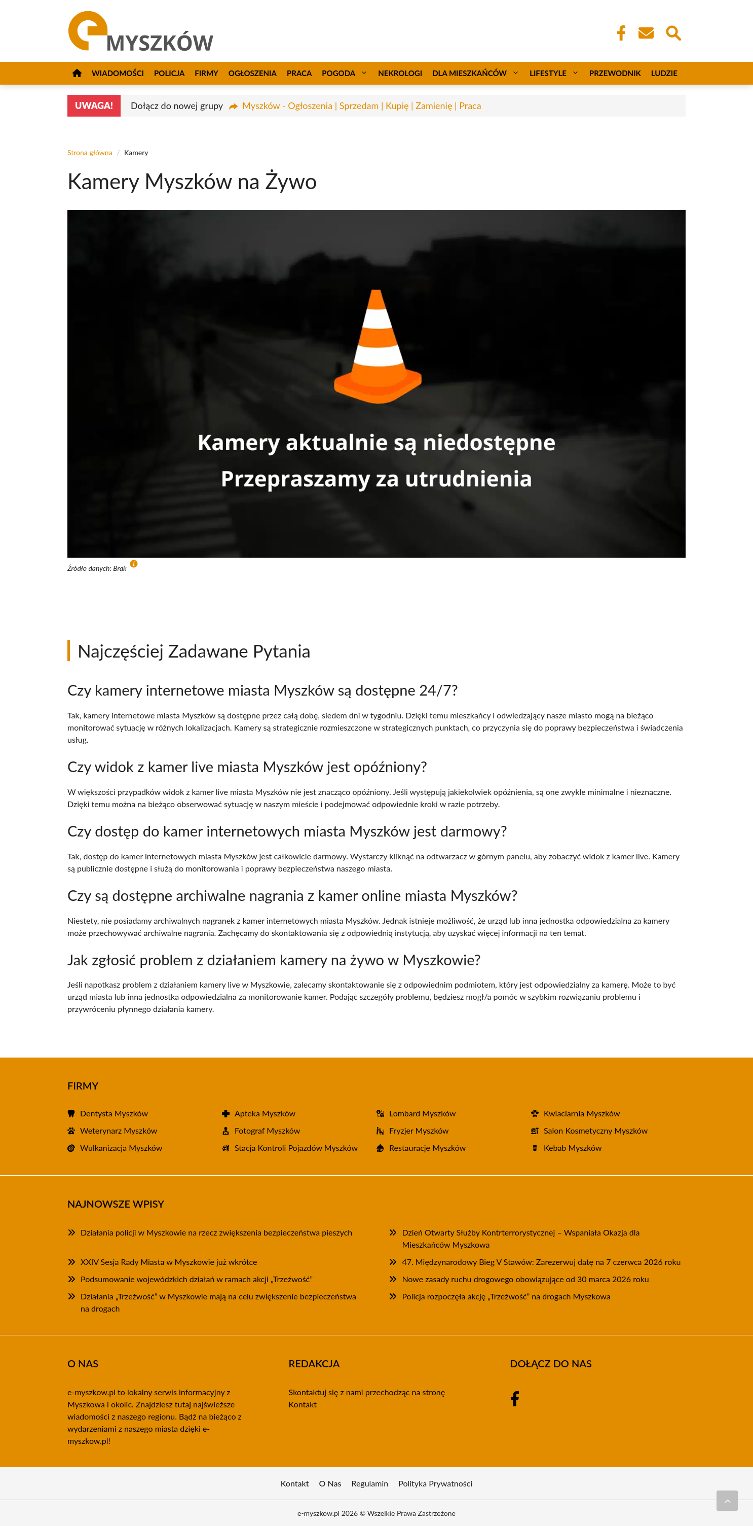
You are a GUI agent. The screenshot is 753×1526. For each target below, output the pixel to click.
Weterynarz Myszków (118, 1130)
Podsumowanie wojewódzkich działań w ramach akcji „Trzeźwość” (197, 1279)
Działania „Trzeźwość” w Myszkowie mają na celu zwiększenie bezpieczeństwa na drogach (218, 1302)
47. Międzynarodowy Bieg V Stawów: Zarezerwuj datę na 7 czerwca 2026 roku (541, 1261)
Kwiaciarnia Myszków (582, 1113)
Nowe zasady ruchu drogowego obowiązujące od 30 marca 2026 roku (525, 1279)
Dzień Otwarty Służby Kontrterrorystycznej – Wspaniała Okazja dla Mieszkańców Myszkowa (520, 1238)
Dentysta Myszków (114, 1113)
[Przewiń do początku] (727, 1501)
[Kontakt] (645, 33)
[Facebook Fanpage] (618, 33)
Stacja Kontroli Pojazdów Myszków (296, 1147)
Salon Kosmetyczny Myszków (596, 1130)
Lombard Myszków (422, 1113)
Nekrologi (400, 73)
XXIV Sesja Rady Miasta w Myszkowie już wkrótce (169, 1261)
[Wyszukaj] (673, 32)
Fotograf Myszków (267, 1130)
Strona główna (89, 152)
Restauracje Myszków (427, 1147)
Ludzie (664, 73)
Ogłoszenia (253, 73)
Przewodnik (615, 73)
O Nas (330, 1483)
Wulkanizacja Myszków (121, 1147)
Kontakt (303, 1404)
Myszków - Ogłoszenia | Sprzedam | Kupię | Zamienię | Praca (361, 105)
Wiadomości (118, 73)
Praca (299, 73)
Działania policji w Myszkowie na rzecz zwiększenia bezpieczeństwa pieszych (216, 1232)
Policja (169, 73)
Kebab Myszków (573, 1147)
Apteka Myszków (265, 1113)
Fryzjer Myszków (419, 1130)
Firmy (206, 73)
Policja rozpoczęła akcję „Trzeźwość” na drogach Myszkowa (506, 1296)
